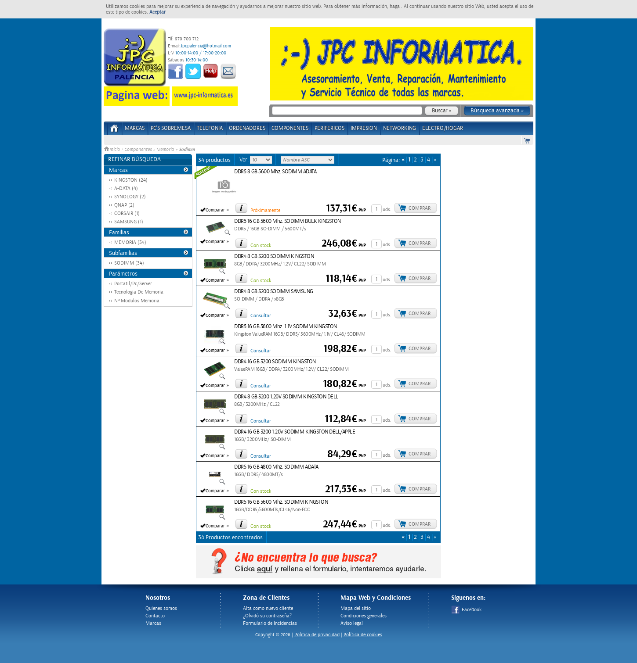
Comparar (215, 210)
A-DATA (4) (126, 188)
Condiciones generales (363, 616)
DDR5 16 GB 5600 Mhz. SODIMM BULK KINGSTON (287, 221)
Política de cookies (363, 635)
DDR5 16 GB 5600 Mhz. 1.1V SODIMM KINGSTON (285, 326)
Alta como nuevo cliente (268, 608)
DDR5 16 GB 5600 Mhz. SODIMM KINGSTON (281, 502)
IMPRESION (364, 128)
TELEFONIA (210, 128)
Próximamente (265, 210)
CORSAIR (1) (127, 213)
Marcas (135, 128)
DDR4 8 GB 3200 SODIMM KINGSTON (274, 256)
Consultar (260, 316)
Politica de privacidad (317, 635)
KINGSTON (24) (131, 180)
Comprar (420, 208)
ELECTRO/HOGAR (442, 128)
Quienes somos (161, 608)
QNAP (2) (124, 205)
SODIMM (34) (129, 263)
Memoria (165, 149)
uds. (387, 209)
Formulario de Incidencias (270, 623)
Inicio (112, 149)
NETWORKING (399, 128)
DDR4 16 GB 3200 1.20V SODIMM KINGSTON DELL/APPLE (294, 432)
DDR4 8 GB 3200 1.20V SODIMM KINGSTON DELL (286, 397)
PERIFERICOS (329, 128)
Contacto (155, 616)
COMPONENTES (289, 128)
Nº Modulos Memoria (136, 301)
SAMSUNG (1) (128, 222)
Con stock (260, 245)
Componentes (138, 149)
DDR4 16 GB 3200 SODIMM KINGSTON (275, 361)
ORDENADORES (247, 128)
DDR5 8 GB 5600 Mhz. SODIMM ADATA (275, 171)
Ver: (244, 159)
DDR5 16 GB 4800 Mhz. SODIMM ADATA (276, 467)
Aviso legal (351, 623)
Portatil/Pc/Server (133, 284)
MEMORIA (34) (130, 242)
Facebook (466, 610)
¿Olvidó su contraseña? (267, 616)
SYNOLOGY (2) (130, 197)
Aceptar (157, 12)
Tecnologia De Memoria (138, 292)
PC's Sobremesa (171, 128)
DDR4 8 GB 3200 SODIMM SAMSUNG (273, 291)
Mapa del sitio (355, 608)
